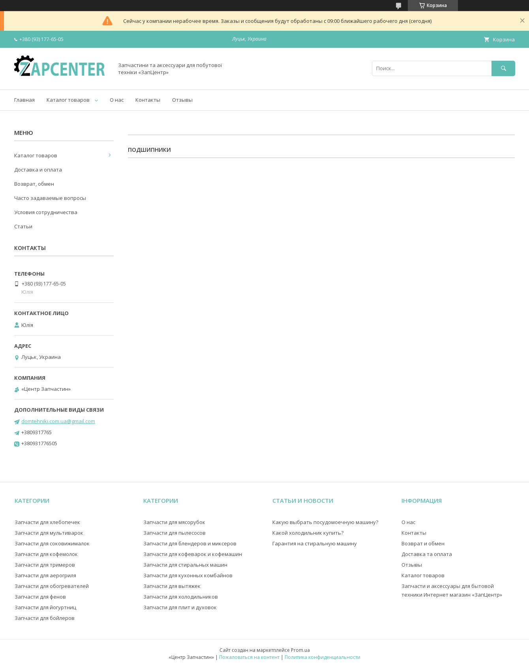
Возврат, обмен (34, 183)
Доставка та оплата (426, 554)
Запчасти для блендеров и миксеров (189, 543)
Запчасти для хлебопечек (47, 522)
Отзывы (182, 99)
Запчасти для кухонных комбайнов (188, 575)
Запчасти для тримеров (45, 564)
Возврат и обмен (423, 543)
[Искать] (503, 68)
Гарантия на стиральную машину (314, 543)
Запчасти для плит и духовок (180, 607)
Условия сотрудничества (45, 212)
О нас (117, 99)
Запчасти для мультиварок (49, 532)
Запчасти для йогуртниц (45, 607)
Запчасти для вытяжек (172, 586)
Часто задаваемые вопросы (50, 198)
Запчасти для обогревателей (52, 586)
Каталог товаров (68, 99)
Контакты (147, 99)
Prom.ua (300, 650)
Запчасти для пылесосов (174, 532)
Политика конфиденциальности (322, 657)
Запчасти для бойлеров (45, 617)
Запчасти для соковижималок (52, 543)
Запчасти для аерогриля (45, 575)
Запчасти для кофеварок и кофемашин (192, 554)
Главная (24, 99)
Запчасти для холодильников (180, 596)
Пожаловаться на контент (249, 657)
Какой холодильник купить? (307, 532)
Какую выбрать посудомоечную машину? (325, 522)
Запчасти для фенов (40, 596)
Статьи (23, 226)
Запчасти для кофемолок (46, 554)
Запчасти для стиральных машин (185, 564)
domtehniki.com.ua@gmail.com (58, 421)
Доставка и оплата (38, 169)
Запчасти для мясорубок (174, 522)
